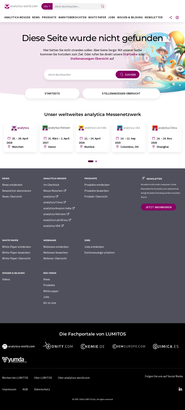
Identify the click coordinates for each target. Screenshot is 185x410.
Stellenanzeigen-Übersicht (89, 58)
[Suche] (102, 7)
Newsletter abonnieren (16, 190)
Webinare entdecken (56, 246)
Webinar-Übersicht (55, 258)
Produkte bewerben (96, 190)
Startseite (130, 54)
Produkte (49, 285)
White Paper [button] (97, 17)
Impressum (9, 389)
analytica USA (53, 226)
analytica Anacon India (59, 208)
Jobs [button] (111, 17)
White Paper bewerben (16, 252)
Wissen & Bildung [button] (130, 17)
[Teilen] (170, 18)
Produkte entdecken (96, 184)
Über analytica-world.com (74, 377)
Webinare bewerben (55, 252)
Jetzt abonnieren (158, 207)
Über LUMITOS (43, 377)
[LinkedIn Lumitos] (180, 389)
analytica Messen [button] (17, 17)
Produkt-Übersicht (96, 196)
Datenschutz (42, 389)
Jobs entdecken (94, 246)
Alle (46, 6)
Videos (6, 279)
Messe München (55, 190)
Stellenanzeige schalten (99, 252)
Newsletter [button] (154, 17)
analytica (51, 196)
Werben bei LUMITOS (15, 377)
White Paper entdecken (16, 246)
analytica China (54, 202)
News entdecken (12, 184)
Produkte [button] (49, 17)
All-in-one (49, 303)
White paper (51, 291)
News (46, 279)
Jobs (46, 297)
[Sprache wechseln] (177, 18)
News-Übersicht (12, 196)
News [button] (36, 17)
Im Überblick (51, 184)
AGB (25, 389)
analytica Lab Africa (57, 220)
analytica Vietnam (56, 214)
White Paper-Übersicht (16, 258)
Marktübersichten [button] (72, 17)
